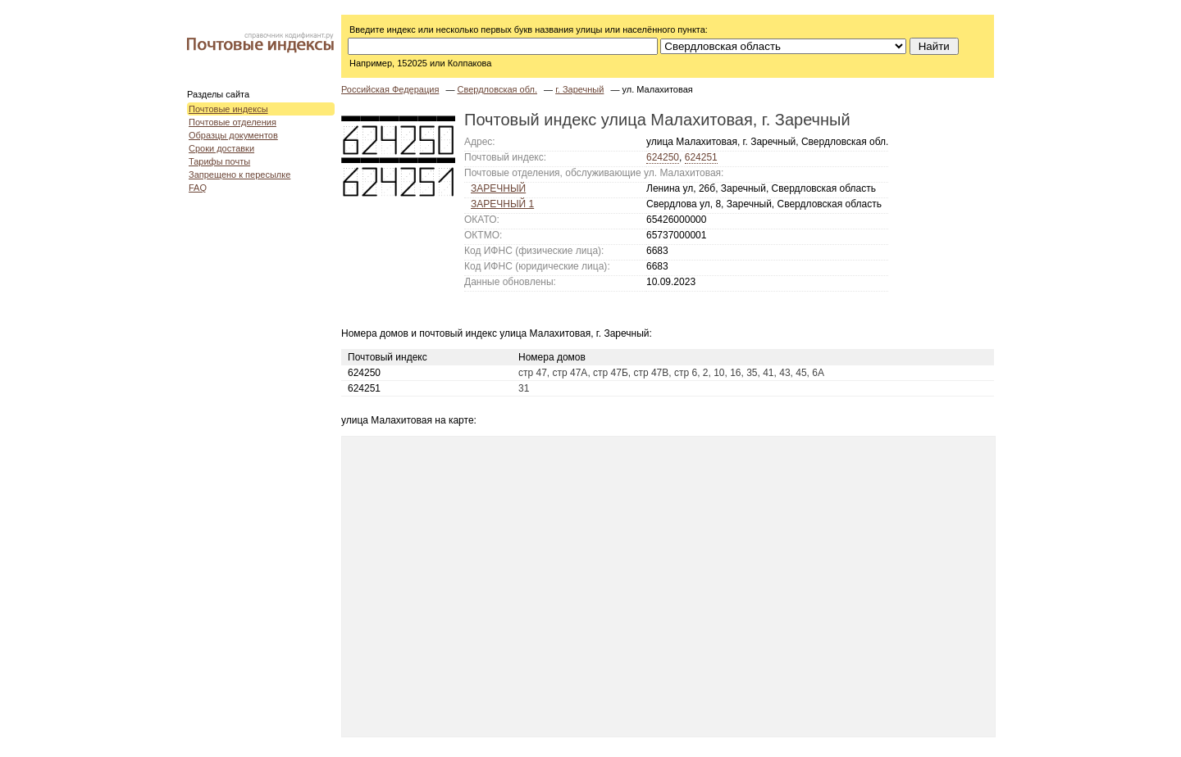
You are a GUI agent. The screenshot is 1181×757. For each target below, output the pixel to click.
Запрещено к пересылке (239, 174)
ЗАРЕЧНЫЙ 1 (502, 204)
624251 (701, 157)
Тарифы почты (219, 161)
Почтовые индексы (228, 109)
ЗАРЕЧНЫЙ (498, 188)
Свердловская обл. (497, 89)
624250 (662, 157)
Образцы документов (233, 135)
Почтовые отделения (232, 122)
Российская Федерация (390, 89)
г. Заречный (579, 89)
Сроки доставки (221, 148)
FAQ (198, 188)
